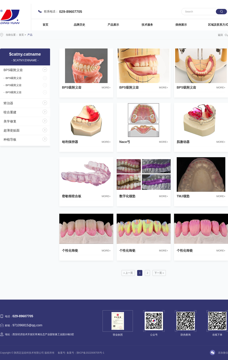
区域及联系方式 (218, 24)
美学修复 (10, 121)
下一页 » (159, 273)
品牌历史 (79, 24)
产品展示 (113, 24)
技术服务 (147, 24)
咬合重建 (10, 112)
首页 (45, 24)
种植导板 (10, 139)
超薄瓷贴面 (12, 130)
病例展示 (181, 24)
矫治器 (8, 103)
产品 (29, 34)
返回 (223, 35)
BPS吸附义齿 (13, 70)
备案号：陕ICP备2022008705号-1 (85, 352)
